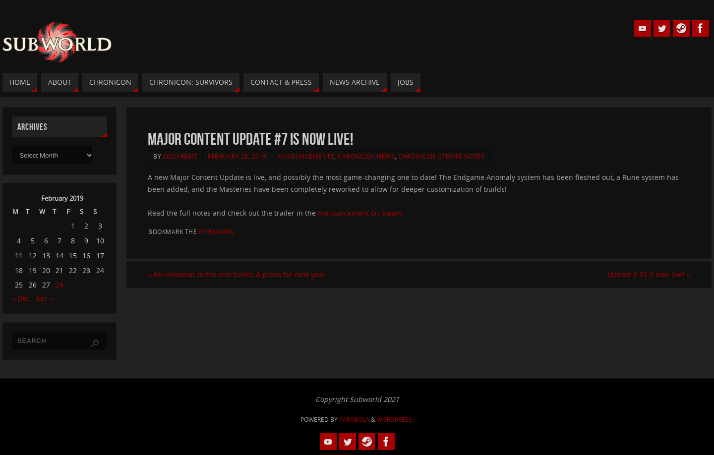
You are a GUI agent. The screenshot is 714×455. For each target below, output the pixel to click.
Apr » (44, 298)
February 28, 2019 (237, 156)
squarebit (180, 156)
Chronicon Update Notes (441, 156)
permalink (216, 231)
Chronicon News (366, 156)
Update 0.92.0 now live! (648, 274)
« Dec (21, 298)
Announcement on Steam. (361, 213)
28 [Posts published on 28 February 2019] (59, 284)
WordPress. (395, 419)
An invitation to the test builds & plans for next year (236, 274)
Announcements (306, 156)
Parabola (354, 419)
